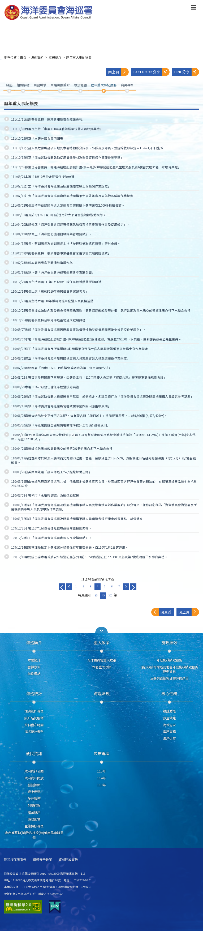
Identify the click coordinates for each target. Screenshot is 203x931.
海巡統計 (34, 693)
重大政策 (102, 642)
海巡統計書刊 (34, 731)
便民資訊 (34, 753)
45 (103, 595)
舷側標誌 (34, 673)
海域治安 (169, 725)
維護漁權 (169, 711)
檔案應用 (34, 812)
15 (96, 595)
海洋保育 (169, 738)
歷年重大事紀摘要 (79, 57)
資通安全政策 (42, 859)
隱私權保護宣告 (15, 859)
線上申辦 (34, 791)
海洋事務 (169, 731)
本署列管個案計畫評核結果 (169, 678)
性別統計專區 (34, 711)
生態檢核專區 (34, 826)
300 (110, 595)
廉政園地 (34, 819)
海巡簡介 (37, 57)
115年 (101, 771)
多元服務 (34, 798)
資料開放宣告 (68, 859)
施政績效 (169, 642)
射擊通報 (34, 805)
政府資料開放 (34, 778)
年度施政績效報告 (169, 660)
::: (1, 59)
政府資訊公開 (34, 771)
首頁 (23, 57)
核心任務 (169, 693)
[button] (193, 8)
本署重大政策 (101, 667)
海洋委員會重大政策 (101, 660)
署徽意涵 (34, 667)
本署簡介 (55, 57)
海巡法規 (102, 693)
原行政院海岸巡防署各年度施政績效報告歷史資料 (169, 669)
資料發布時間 (34, 725)
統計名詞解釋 (34, 718)
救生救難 (169, 718)
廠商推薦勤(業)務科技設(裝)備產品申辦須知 (34, 835)
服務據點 (34, 785)
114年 (101, 778)
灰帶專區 (102, 753)
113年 (101, 785)
